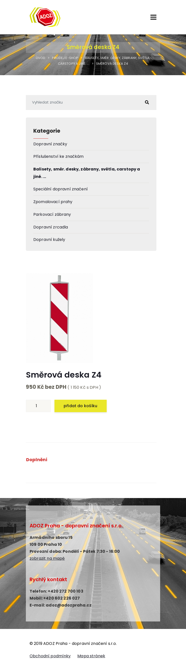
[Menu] (153, 17)
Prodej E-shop (65, 58)
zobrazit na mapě (47, 558)
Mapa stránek (91, 656)
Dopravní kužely (49, 239)
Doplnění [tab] (36, 459)
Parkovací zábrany (52, 214)
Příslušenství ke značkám (58, 156)
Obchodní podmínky (50, 656)
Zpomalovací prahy (53, 202)
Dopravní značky (50, 144)
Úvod (41, 58)
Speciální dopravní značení (60, 189)
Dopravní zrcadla (50, 227)
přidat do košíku (80, 406)
